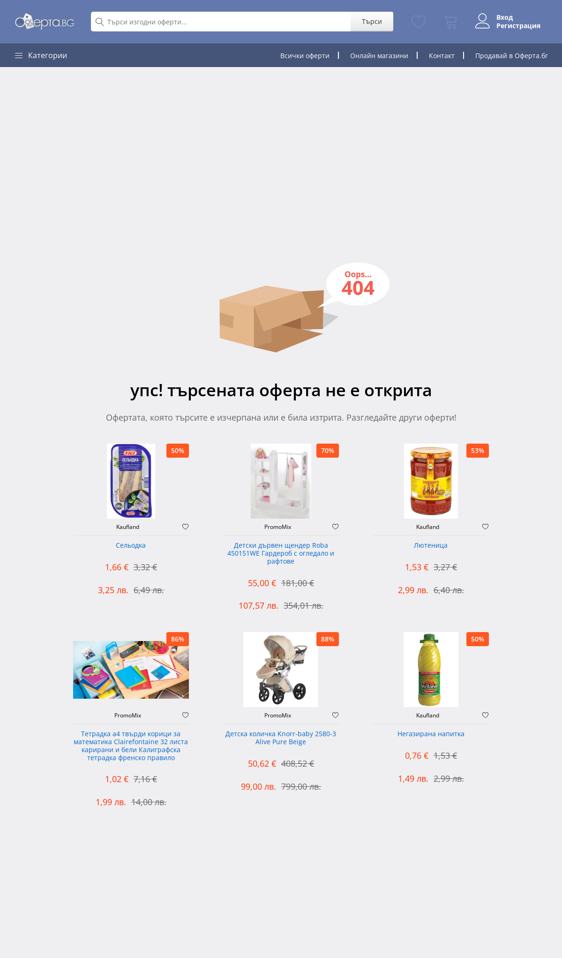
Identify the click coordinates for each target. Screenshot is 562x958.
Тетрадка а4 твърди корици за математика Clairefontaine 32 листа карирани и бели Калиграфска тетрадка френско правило (131, 746)
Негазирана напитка (431, 734)
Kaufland (127, 527)
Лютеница (431, 546)
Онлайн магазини (379, 55)
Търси (372, 21)
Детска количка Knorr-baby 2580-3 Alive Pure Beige (280, 738)
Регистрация (518, 26)
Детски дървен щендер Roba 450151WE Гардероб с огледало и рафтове (280, 554)
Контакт (442, 55)
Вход (504, 17)
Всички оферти (305, 55)
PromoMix (277, 527)
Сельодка (131, 546)
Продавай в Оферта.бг (511, 55)
